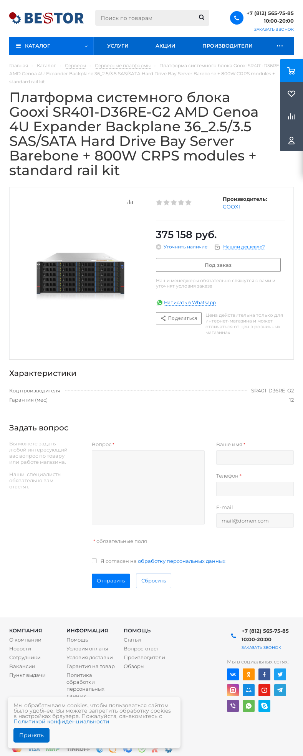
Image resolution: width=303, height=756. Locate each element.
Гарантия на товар (90, 666)
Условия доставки (89, 657)
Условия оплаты (87, 648)
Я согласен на (163, 561)
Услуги (118, 46)
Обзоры (134, 666)
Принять (31, 735)
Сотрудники (25, 657)
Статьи (132, 640)
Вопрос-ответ (141, 648)
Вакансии (22, 666)
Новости (20, 648)
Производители (227, 46)
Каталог (37, 46)
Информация (87, 630)
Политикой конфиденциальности (61, 721)
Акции (166, 46)
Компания (25, 630)
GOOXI (231, 206)
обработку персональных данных (181, 561)
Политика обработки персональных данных (85, 685)
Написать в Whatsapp (190, 302)
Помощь (137, 630)
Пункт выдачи (27, 675)
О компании (25, 640)
